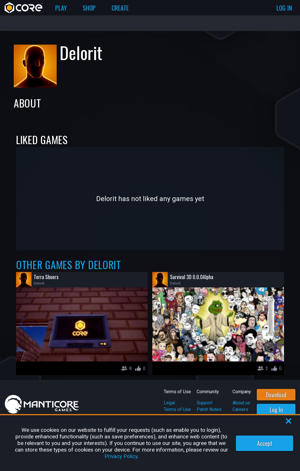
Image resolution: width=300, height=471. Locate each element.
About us (241, 403)
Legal (169, 403)
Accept (264, 443)
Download (276, 394)
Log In (276, 409)
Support (204, 403)
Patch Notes (209, 409)
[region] (150, 443)
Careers (240, 409)
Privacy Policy (120, 456)
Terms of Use (177, 409)
